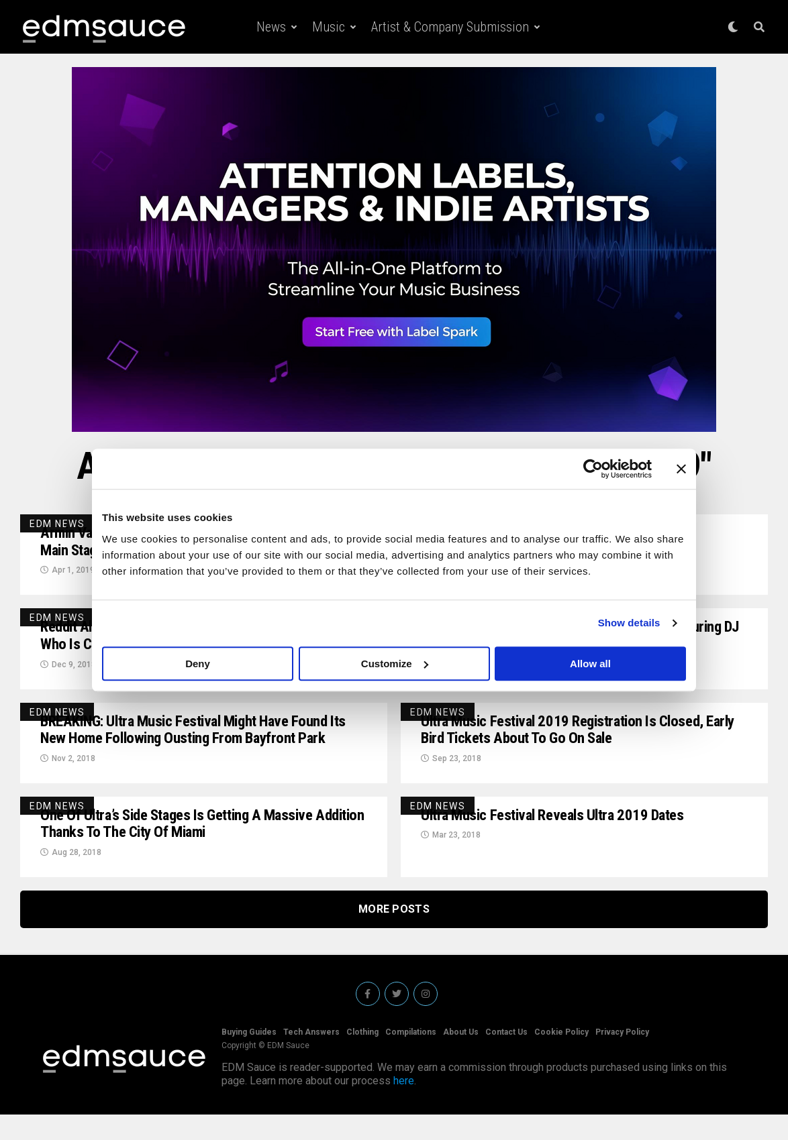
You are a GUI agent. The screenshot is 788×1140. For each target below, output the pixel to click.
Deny (197, 663)
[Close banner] (681, 468)
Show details (629, 622)
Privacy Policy (622, 1057)
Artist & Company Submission (450, 27)
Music (328, 27)
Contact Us (506, 1057)
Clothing (362, 1057)
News (271, 27)
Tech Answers (311, 1057)
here (403, 1106)
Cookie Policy (561, 1057)
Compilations (410, 1057)
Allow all (590, 663)
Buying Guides (249, 1057)
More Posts (394, 934)
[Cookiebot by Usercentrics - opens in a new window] (593, 469)
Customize (394, 663)
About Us (461, 1057)
